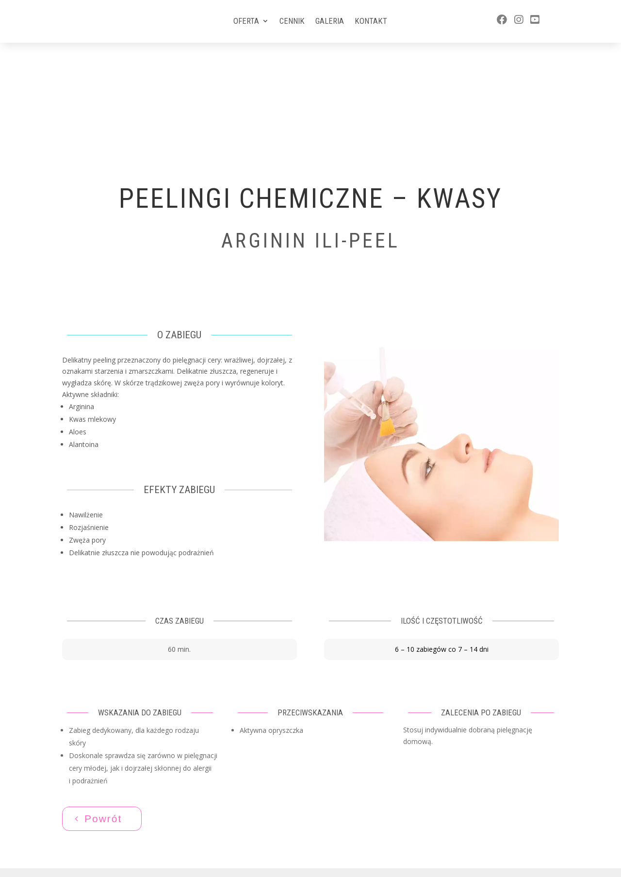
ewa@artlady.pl (495, 825)
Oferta (246, 21)
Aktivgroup (325, 836)
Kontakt (371, 21)
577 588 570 (489, 806)
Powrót (103, 713)
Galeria (329, 21)
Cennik (292, 21)
